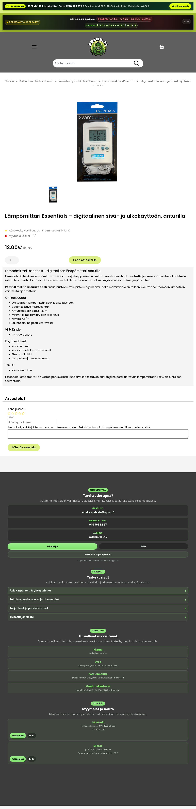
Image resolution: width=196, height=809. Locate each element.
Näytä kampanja (180, 6)
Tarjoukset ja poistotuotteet (98, 611)
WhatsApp (52, 549)
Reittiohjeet (18, 739)
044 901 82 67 (98, 528)
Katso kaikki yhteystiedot (98, 557)
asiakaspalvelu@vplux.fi (97, 515)
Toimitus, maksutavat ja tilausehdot (98, 603)
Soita (143, 549)
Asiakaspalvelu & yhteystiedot (98, 594)
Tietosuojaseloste (98, 620)
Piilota (186, 22)
